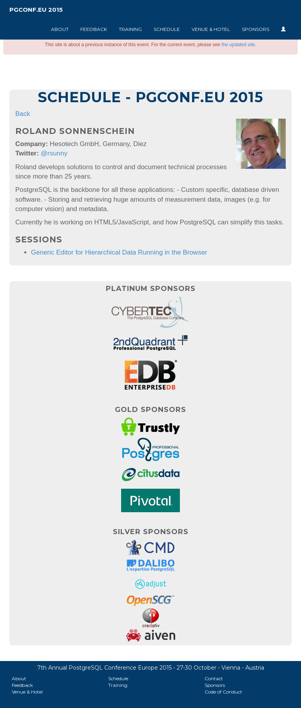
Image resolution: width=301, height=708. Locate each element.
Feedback (93, 29)
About (60, 29)
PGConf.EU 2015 (36, 9)
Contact (214, 678)
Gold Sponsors (150, 409)
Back (22, 113)
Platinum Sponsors (151, 288)
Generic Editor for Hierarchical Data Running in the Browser (119, 252)
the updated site (238, 44)
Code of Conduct (223, 692)
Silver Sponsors (151, 531)
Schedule (167, 29)
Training (130, 29)
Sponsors (255, 29)
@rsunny (54, 153)
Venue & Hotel (211, 29)
